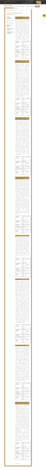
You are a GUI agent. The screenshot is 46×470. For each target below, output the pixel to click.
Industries (32, 6)
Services (27, 6)
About (19, 6)
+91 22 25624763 (30, 1)
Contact (16, 8)
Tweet (18, 463)
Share (16, 463)
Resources (37, 6)
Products (22, 6)
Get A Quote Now (38, 3)
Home (16, 6)
